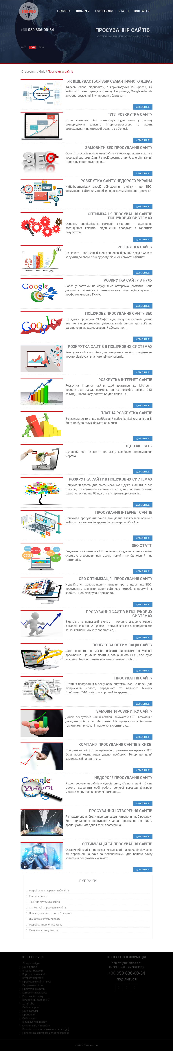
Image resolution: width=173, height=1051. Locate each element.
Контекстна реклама (34, 992)
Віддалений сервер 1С (35, 999)
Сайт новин (29, 1018)
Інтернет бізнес (38, 896)
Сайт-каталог (30, 1010)
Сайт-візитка (29, 966)
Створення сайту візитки (43, 930)
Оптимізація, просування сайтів (48, 907)
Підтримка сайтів (32, 985)
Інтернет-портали (32, 977)
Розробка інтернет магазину (45, 924)
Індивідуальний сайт (34, 1021)
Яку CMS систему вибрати (44, 918)
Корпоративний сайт (34, 974)
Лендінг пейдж (30, 963)
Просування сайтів (33, 988)
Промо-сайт (29, 1014)
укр (32, 47)
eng (41, 47)
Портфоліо (104, 11)
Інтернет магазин (32, 970)
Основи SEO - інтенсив (36, 1025)
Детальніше (143, 107)
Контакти (142, 11)
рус (23, 47)
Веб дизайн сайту (32, 996)
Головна (64, 11)
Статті (123, 11)
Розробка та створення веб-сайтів (49, 890)
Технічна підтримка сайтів (44, 901)
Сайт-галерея (30, 1007)
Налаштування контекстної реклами (50, 913)
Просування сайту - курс (36, 981)
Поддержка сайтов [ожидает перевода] (45, 1032)
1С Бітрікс (28, 1003)
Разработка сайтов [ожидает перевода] (45, 1029)
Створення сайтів (33, 71)
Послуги (83, 11)
